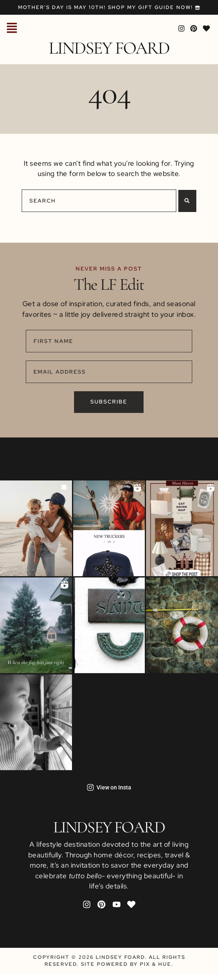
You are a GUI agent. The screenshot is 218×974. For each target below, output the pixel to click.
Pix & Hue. (156, 964)
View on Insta (109, 787)
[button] (12, 28)
